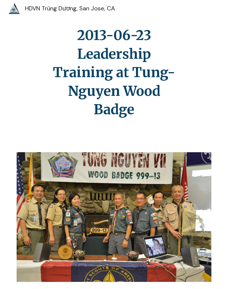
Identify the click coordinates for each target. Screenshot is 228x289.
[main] (114, 72)
